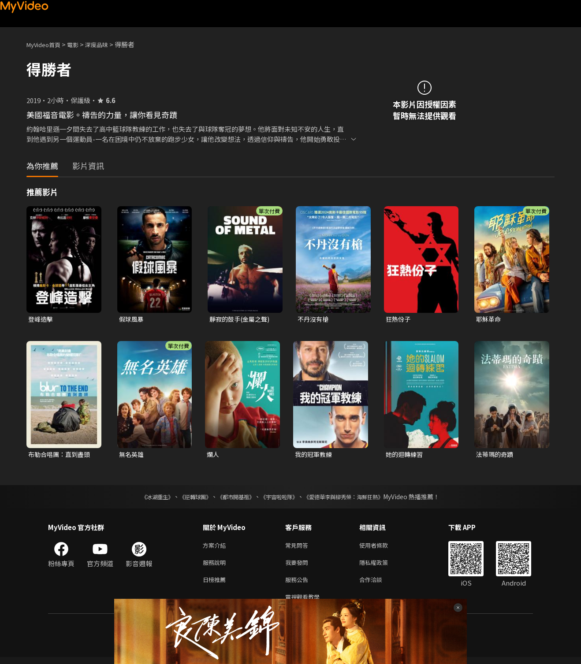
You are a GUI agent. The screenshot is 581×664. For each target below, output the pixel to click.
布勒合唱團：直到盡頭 (61, 455)
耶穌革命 (489, 319)
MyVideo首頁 (46, 44)
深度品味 (106, 44)
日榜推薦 (216, 584)
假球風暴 (132, 319)
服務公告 (298, 584)
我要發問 (298, 566)
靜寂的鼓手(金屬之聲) (241, 319)
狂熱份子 (399, 319)
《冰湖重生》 (141, 498)
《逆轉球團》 (185, 498)
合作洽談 (378, 584)
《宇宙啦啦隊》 (280, 498)
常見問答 (298, 547)
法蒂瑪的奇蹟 (496, 455)
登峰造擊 (41, 319)
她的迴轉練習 (405, 455)
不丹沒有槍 (314, 319)
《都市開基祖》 (231, 498)
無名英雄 (132, 455)
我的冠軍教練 (315, 455)
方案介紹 (216, 547)
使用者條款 (381, 547)
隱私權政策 (381, 566)
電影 (79, 44)
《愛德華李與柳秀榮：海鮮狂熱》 (355, 498)
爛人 (213, 455)
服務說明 (216, 566)
